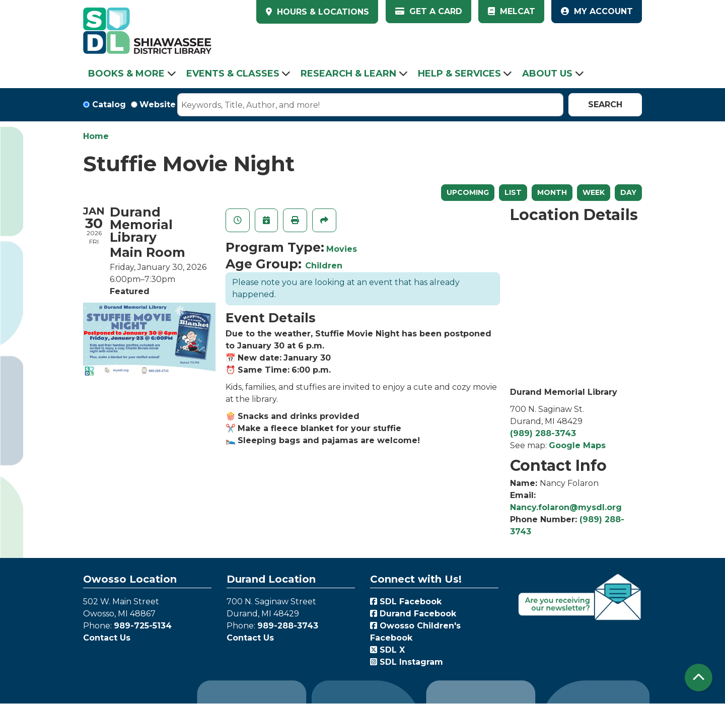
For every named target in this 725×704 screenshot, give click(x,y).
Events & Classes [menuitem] (232, 73)
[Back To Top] (698, 677)
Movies (341, 249)
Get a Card (428, 11)
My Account (597, 11)
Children (323, 265)
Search (605, 104)
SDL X (387, 650)
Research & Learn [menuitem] (348, 73)
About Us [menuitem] (547, 73)
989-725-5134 (143, 625)
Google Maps (577, 445)
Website (157, 104)
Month (552, 192)
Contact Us (106, 638)
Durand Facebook (413, 613)
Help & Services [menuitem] (459, 73)
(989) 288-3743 (543, 433)
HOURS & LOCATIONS (321, 12)
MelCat (511, 11)
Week (594, 192)
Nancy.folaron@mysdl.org (566, 507)
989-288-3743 (287, 625)
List (513, 192)
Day (628, 192)
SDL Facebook (406, 601)
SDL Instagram (406, 662)
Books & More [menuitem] (126, 73)
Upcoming (468, 192)
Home (96, 136)
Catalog (109, 104)
